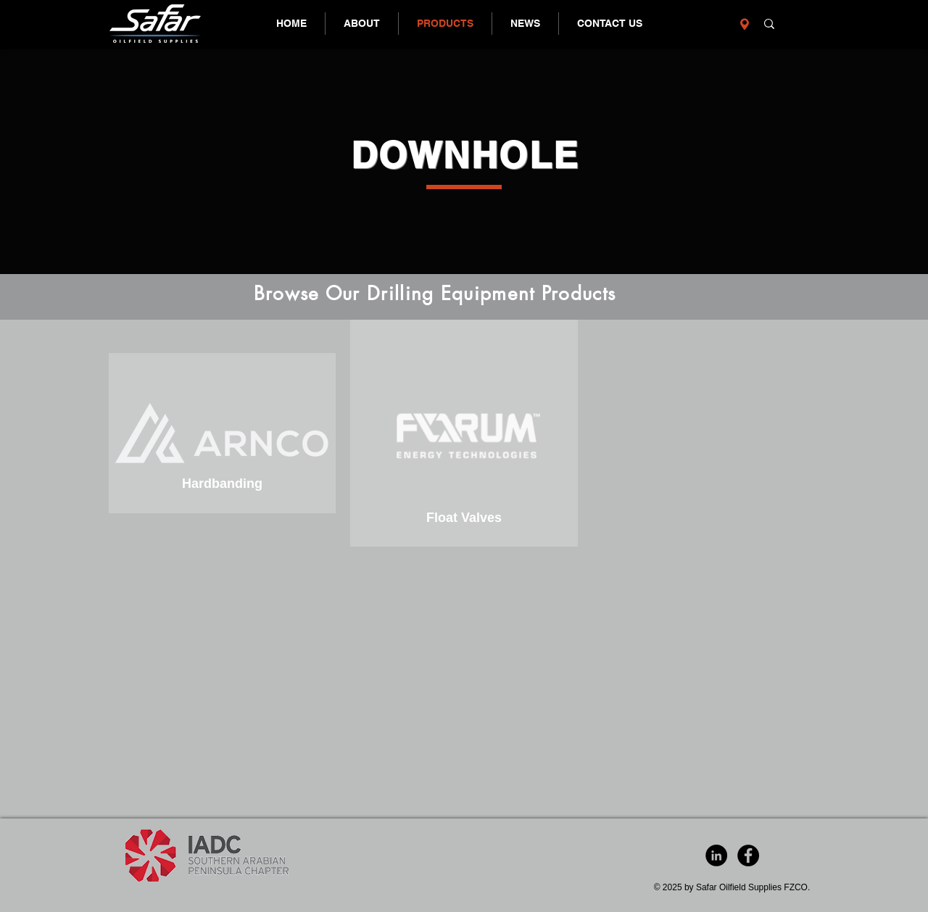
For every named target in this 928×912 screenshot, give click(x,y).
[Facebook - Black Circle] (748, 855)
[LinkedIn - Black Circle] (716, 855)
